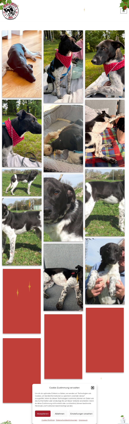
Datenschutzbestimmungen (66, 420)
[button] (92, 387)
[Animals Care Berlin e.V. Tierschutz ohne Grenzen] (10, 11)
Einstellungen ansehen (81, 413)
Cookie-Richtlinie (48, 420)
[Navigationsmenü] (123, 11)
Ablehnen (59, 413)
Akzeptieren (43, 413)
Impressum (83, 420)
